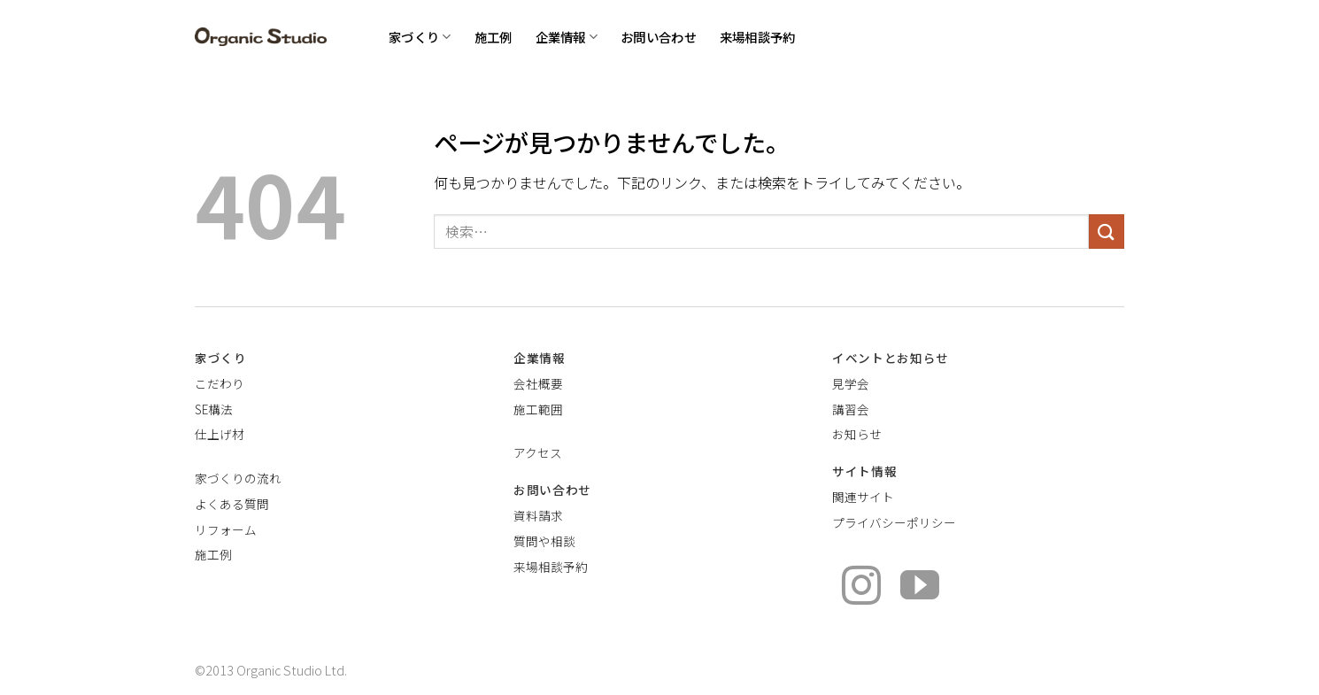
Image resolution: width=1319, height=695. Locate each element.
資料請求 (538, 515)
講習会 (850, 409)
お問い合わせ (659, 36)
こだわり (219, 383)
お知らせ (857, 434)
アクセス (537, 452)
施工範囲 (538, 409)
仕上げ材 (219, 434)
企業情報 (567, 36)
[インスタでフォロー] (861, 588)
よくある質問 (232, 504)
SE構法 (214, 409)
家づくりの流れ (238, 478)
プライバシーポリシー (894, 522)
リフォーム (226, 529)
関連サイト (863, 497)
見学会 (850, 383)
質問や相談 (544, 541)
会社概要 (538, 383)
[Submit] (1106, 231)
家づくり (420, 36)
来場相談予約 (758, 36)
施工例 (493, 36)
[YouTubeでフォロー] (919, 588)
